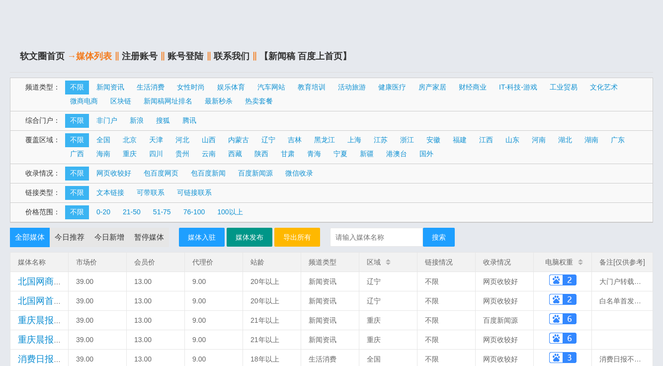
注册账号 (140, 56)
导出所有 (297, 237)
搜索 (439, 237)
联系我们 (231, 56)
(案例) (64, 340)
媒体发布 (249, 237)
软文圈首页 (42, 56)
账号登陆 (185, 56)
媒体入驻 (202, 237)
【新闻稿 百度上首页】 (305, 56)
